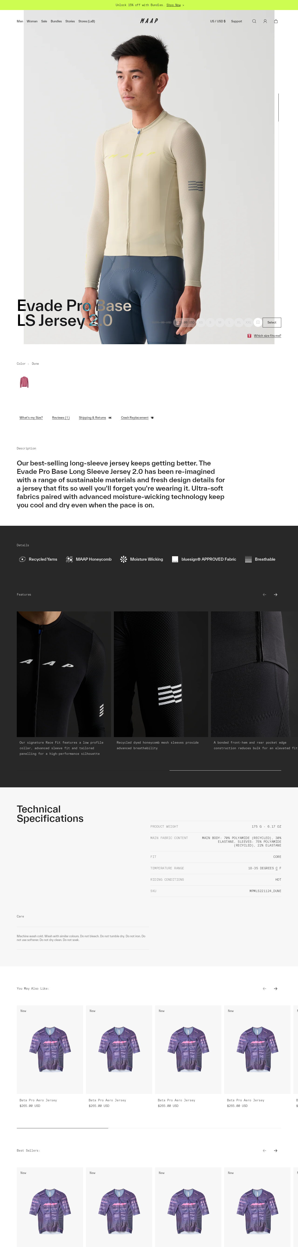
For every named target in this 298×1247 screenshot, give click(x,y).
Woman (32, 21)
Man (20, 21)
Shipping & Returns (95, 418)
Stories (70, 21)
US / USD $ (218, 21)
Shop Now (173, 5)
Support (236, 21)
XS (201, 322)
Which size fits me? (267, 335)
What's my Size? (31, 417)
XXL (249, 322)
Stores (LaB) (86, 21)
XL (239, 322)
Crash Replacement (137, 418)
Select (272, 322)
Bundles (56, 21)
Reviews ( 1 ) (61, 417)
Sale (44, 21)
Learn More (60, 1136)
